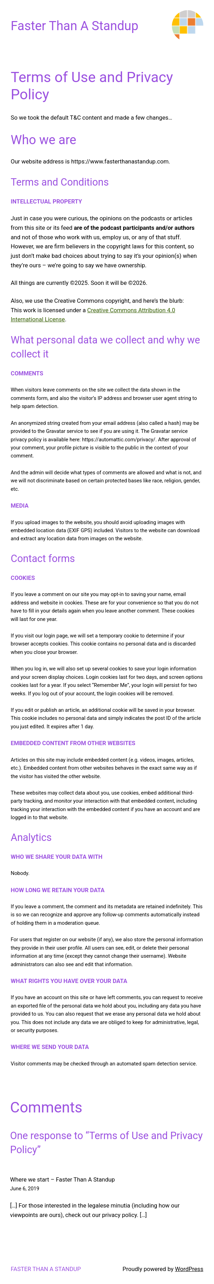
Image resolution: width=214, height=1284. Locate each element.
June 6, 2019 (24, 1188)
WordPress (189, 1269)
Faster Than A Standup (75, 26)
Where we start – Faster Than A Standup (62, 1179)
